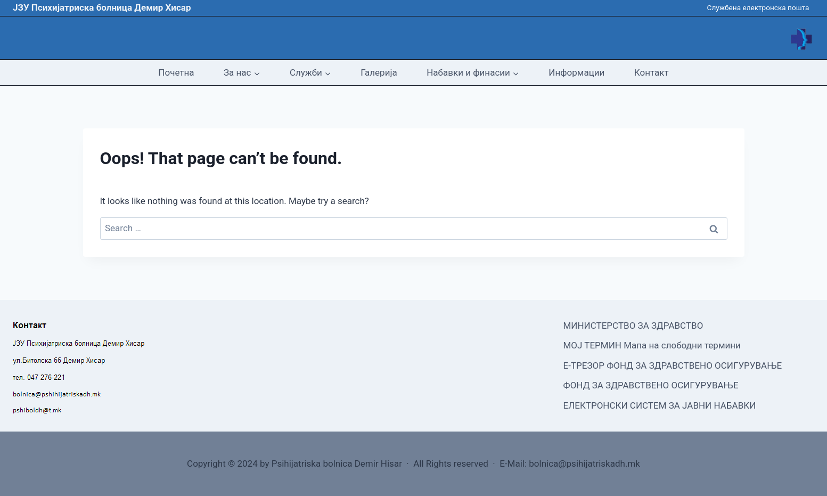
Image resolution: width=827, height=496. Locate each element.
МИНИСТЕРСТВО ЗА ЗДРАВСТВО (633, 325)
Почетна (176, 72)
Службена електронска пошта (758, 7)
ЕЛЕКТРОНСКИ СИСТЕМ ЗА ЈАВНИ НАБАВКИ (659, 405)
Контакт (651, 72)
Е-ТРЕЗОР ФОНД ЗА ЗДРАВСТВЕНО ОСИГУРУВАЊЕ (672, 365)
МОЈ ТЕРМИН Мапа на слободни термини (652, 345)
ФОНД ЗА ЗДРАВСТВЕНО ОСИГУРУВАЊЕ (651, 385)
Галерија (379, 72)
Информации (576, 72)
